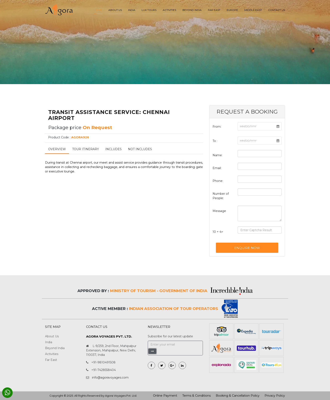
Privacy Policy (275, 395)
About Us (52, 336)
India (131, 10)
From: (217, 126)
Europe (232, 10)
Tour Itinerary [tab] (85, 149)
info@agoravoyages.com (110, 377)
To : (215, 141)
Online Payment (165, 395)
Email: (217, 168)
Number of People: (221, 196)
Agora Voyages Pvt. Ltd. (121, 395)
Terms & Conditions (196, 395)
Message (219, 211)
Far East (214, 10)
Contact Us (276, 10)
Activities (169, 10)
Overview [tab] (57, 149)
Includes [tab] (113, 149)
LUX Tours (149, 10)
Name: (217, 155)
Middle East (253, 10)
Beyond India (192, 10)
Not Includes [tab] (140, 149)
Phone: (218, 181)
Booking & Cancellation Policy (237, 395)
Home (98, 10)
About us (115, 10)
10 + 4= (218, 232)
